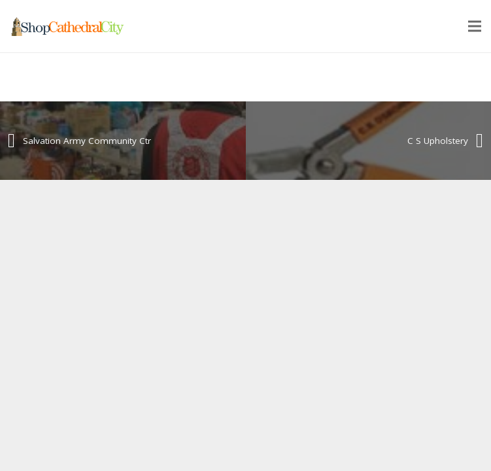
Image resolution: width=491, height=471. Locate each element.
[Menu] (474, 26)
